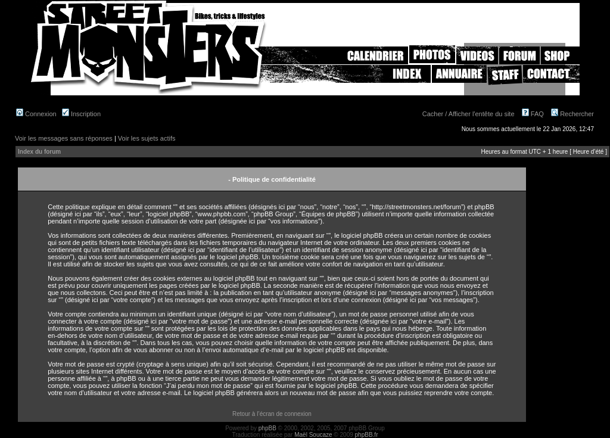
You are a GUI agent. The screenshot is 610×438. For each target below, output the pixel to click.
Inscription (81, 113)
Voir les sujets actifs (147, 138)
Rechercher (572, 113)
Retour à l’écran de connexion (272, 414)
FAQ (533, 113)
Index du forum (39, 151)
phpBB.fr (366, 434)
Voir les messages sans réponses (64, 138)
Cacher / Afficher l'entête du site (468, 113)
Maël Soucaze (313, 434)
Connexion (36, 113)
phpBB (267, 428)
